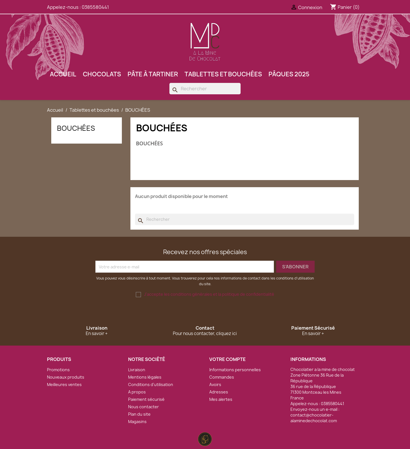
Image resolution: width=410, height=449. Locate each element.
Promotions (58, 369)
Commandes (221, 377)
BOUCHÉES (76, 128)
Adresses (218, 392)
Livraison (136, 369)
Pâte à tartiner (153, 74)
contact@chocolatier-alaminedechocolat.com (313, 417)
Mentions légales (144, 377)
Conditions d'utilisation (150, 384)
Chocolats (102, 74)
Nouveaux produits (65, 377)
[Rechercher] (205, 88)
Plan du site (139, 414)
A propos (137, 392)
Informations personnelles (235, 369)
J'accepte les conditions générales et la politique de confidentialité (209, 294)
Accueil (63, 74)
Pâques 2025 (288, 74)
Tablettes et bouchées (223, 74)
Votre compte (227, 359)
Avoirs (215, 384)
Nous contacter (143, 406)
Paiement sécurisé (146, 399)
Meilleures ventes (64, 384)
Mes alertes (220, 399)
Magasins (137, 421)
